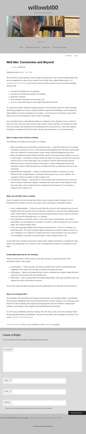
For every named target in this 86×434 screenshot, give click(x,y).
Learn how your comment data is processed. (45, 418)
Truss (23, 324)
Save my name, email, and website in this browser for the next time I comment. (29, 408)
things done (46, 47)
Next (77, 55)
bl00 (42, 324)
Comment (8, 349)
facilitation (35, 324)
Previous (68, 55)
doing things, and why (33, 47)
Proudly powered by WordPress (43, 426)
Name (7, 380)
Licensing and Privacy (59, 47)
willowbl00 (43, 7)
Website (7, 402)
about (21, 47)
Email (7, 391)
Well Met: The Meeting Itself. (22, 317)
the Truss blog (27, 72)
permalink (56, 324)
